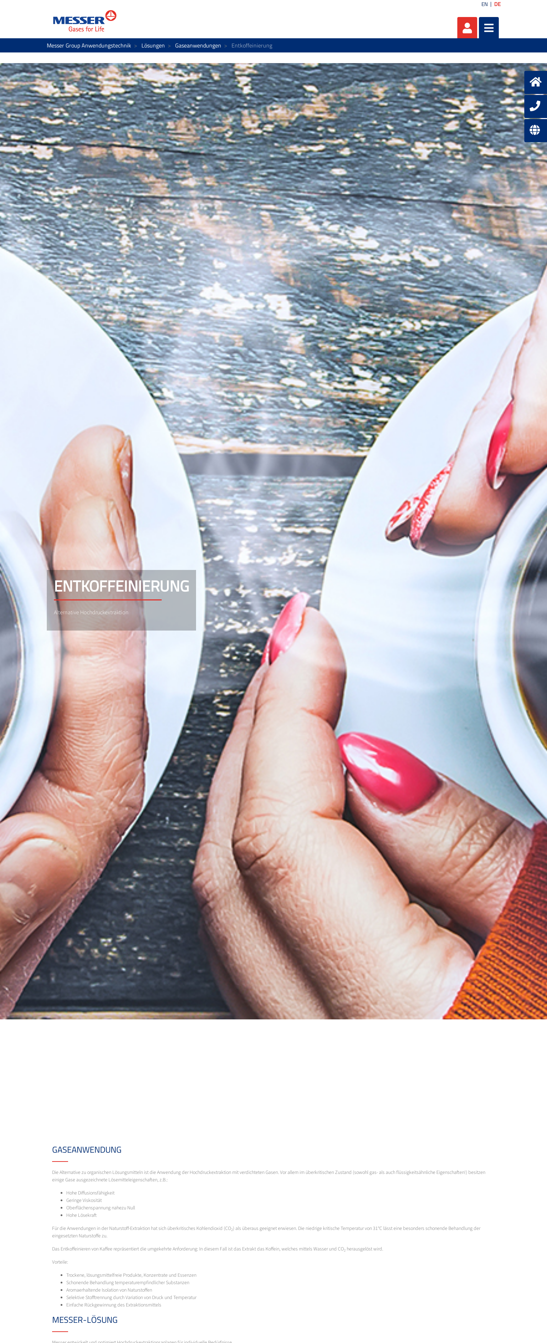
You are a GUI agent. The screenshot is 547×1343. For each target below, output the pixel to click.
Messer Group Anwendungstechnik (89, 45)
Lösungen (153, 45)
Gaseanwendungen (198, 45)
